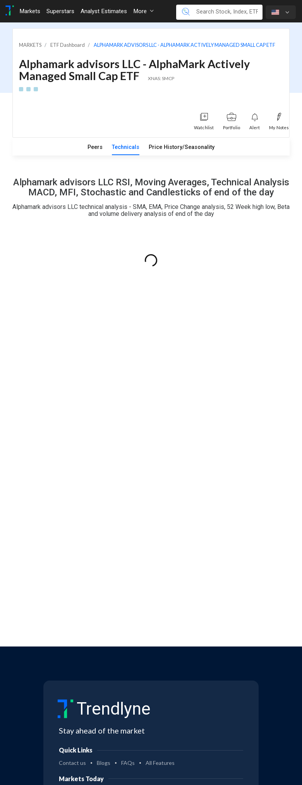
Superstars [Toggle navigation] (60, 11)
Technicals (125, 147)
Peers (95, 147)
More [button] (143, 11)
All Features (160, 762)
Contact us (72, 762)
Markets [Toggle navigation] (29, 11)
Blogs (103, 762)
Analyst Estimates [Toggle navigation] (104, 11)
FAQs (128, 762)
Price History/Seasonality (181, 147)
